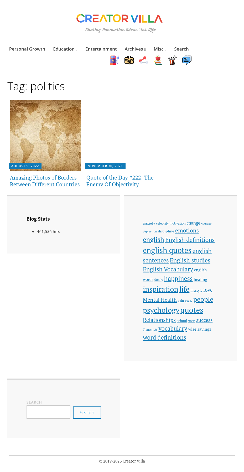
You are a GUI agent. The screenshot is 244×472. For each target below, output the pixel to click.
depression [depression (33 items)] (150, 231)
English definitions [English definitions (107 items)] (190, 240)
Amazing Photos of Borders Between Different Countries (45, 181)
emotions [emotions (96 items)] (187, 230)
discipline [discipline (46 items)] (166, 230)
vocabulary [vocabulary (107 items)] (173, 328)
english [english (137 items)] (153, 239)
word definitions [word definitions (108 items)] (164, 337)
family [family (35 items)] (158, 280)
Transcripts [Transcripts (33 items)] (150, 329)
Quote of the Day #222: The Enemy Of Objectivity (120, 181)
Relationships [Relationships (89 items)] (159, 320)
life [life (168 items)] (184, 289)
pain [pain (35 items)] (181, 300)
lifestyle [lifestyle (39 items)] (196, 290)
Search (181, 49)
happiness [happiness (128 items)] (178, 278)
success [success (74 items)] (204, 320)
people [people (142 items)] (203, 299)
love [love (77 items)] (207, 289)
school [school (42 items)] (182, 320)
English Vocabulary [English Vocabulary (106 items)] (168, 269)
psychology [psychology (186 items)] (161, 310)
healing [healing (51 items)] (200, 279)
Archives (134, 49)
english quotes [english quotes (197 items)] (167, 250)
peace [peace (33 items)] (188, 300)
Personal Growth (27, 49)
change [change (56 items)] (193, 223)
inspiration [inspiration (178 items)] (160, 289)
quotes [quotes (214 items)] (191, 310)
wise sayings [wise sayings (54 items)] (199, 329)
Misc (158, 49)
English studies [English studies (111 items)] (190, 260)
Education (64, 49)
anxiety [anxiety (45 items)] (149, 223)
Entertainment (101, 49)
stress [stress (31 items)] (191, 321)
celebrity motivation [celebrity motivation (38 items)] (170, 223)
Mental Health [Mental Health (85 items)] (160, 299)
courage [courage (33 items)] (206, 223)
